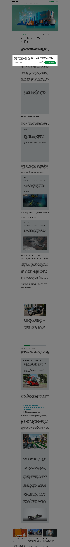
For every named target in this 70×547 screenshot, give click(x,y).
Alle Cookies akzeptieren (50, 62)
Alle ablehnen (39, 62)
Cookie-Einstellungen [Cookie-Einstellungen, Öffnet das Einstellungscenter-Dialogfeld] (18, 62)
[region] (35, 60)
